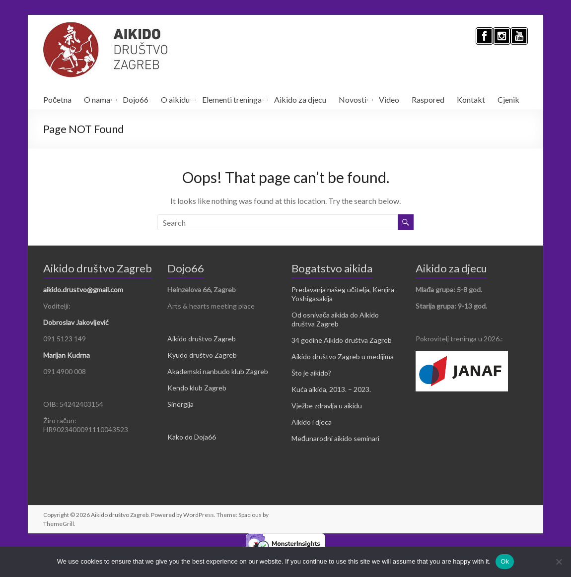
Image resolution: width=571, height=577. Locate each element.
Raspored (428, 99)
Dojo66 (135, 99)
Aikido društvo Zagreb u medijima (342, 356)
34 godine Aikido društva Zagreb (341, 340)
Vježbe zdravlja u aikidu (326, 405)
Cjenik (508, 99)
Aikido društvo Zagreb (201, 338)
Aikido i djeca (311, 422)
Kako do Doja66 (191, 437)
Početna (57, 99)
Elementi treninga (232, 99)
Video (389, 99)
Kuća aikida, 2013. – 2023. (331, 389)
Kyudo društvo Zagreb (202, 355)
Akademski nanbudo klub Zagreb (217, 371)
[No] (559, 562)
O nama (97, 99)
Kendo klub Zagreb (196, 388)
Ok (504, 561)
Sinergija (180, 404)
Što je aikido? (311, 373)
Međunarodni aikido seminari (335, 438)
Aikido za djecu (300, 99)
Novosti (352, 99)
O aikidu (175, 99)
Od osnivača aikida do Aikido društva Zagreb (335, 319)
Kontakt (471, 99)
